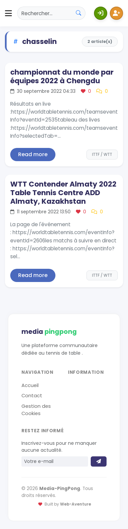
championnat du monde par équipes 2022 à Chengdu (61, 76)
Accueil (30, 385)
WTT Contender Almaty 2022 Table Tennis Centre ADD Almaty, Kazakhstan (63, 192)
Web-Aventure (75, 504)
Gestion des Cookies (36, 410)
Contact (31, 395)
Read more (33, 154)
